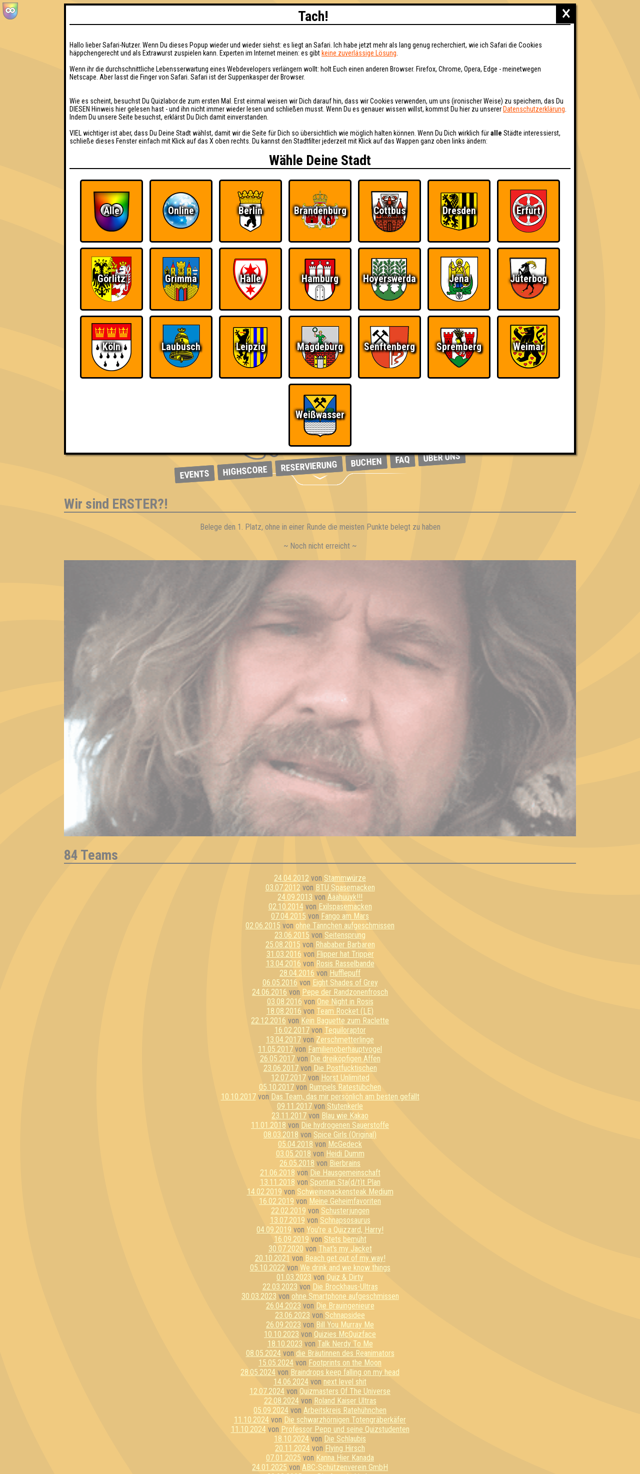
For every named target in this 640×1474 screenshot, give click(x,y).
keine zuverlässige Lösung (359, 53)
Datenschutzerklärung (534, 109)
